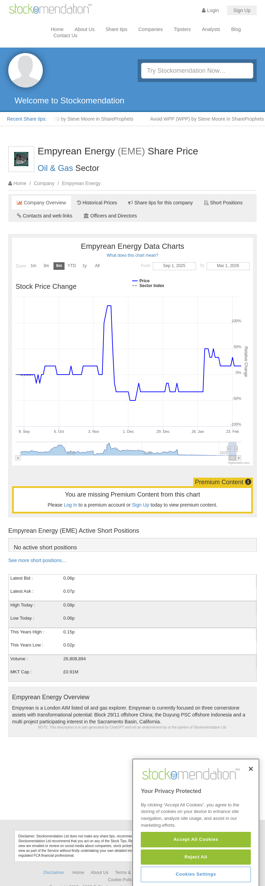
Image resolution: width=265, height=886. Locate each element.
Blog (236, 29)
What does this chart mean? (132, 255)
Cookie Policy (121, 879)
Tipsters (182, 29)
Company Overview (41, 202)
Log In (70, 505)
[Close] (250, 805)
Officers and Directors (110, 215)
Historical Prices (97, 202)
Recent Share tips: (27, 119)
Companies (150, 29)
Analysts (211, 29)
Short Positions (223, 202)
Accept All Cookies (196, 875)
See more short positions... (37, 560)
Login (210, 10)
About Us (85, 29)
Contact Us (65, 35)
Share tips (116, 29)
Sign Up (242, 10)
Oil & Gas (55, 168)
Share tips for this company (160, 202)
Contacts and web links (44, 215)
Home (57, 29)
